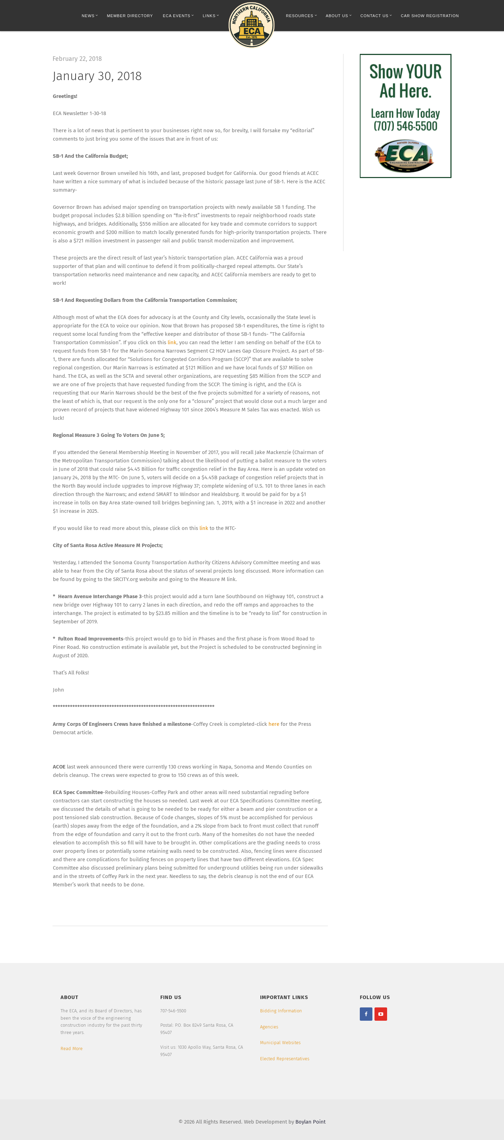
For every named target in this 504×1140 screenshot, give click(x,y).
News (90, 15)
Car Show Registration (430, 16)
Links (211, 15)
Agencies (269, 1026)
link (172, 342)
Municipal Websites (280, 1042)
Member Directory (130, 16)
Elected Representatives (284, 1058)
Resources (301, 15)
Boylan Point (310, 1122)
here (273, 724)
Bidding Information (281, 1010)
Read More (72, 1048)
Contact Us (376, 15)
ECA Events (178, 15)
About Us (339, 15)
